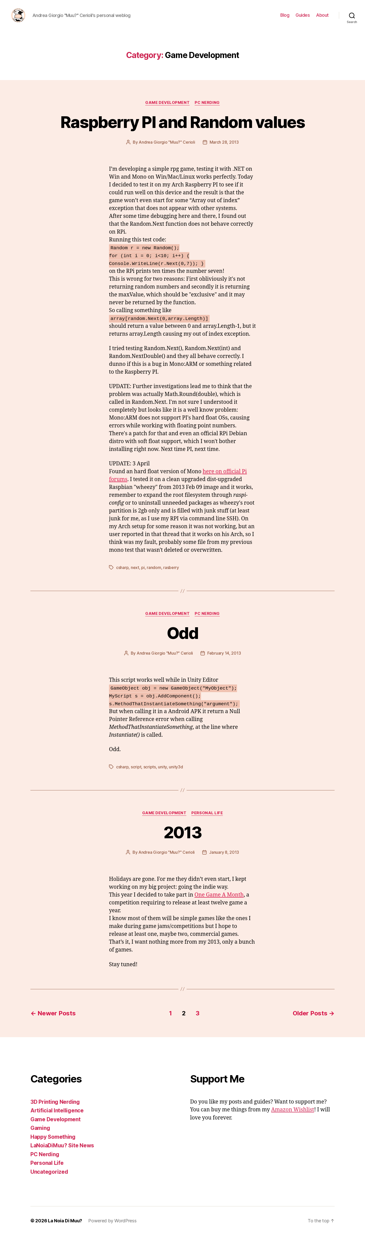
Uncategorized (49, 1172)
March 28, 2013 (224, 142)
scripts (149, 766)
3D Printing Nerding (55, 1102)
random (154, 567)
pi (142, 567)
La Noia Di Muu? (65, 1220)
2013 (182, 832)
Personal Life (207, 813)
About (322, 15)
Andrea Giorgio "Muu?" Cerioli (167, 142)
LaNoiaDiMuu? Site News (62, 1145)
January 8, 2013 (224, 852)
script (136, 766)
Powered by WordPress (112, 1220)
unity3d (176, 766)
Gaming (40, 1128)
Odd (182, 633)
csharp (122, 567)
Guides (303, 15)
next (135, 567)
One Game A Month (219, 894)
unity (162, 766)
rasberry (171, 567)
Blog (284, 15)
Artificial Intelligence (57, 1110)
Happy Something (53, 1137)
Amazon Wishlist (292, 1109)
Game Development (167, 102)
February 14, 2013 (224, 653)
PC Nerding (207, 102)
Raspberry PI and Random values (182, 122)
